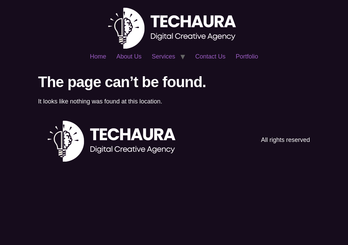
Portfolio (247, 56)
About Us (128, 56)
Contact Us (210, 56)
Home (98, 56)
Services (163, 56)
